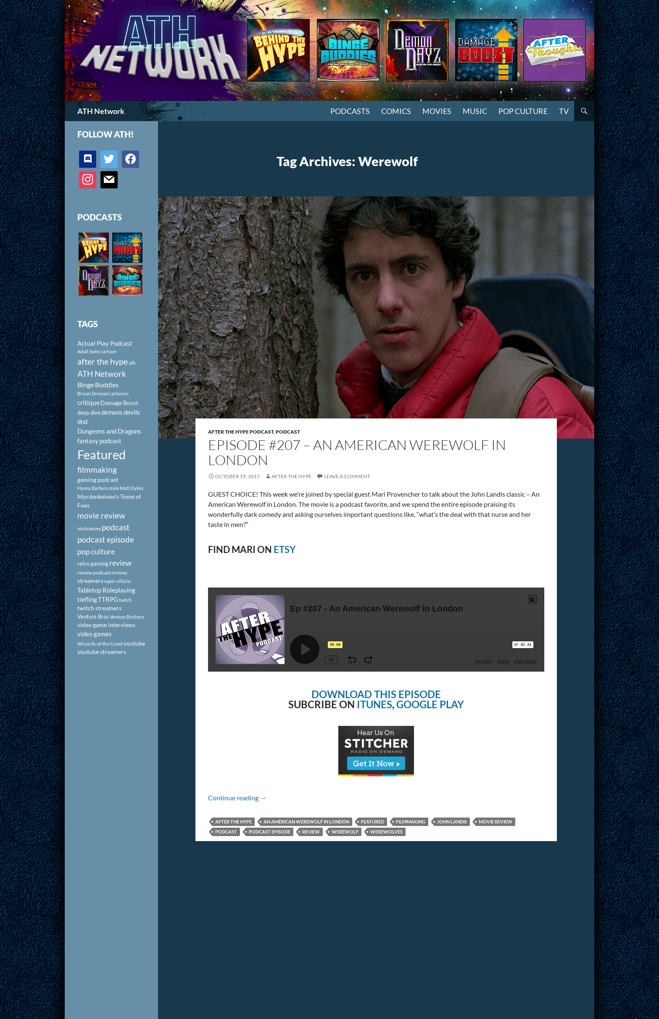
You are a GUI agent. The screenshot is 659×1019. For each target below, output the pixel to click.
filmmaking (410, 821)
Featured (372, 821)
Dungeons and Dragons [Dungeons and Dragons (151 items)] (109, 431)
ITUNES (374, 704)
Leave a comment (347, 476)
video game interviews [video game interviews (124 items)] (106, 624)
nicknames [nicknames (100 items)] (89, 528)
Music (475, 111)
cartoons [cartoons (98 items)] (119, 393)
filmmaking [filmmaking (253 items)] (97, 469)
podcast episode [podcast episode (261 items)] (105, 539)
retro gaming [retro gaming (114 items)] (92, 563)
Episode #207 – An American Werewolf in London (357, 452)
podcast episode (269, 831)
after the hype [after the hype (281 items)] (102, 361)
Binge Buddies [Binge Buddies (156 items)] (98, 385)
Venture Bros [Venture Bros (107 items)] (93, 616)
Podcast (288, 432)
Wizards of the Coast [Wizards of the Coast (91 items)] (100, 643)
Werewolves (386, 831)
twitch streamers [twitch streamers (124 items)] (99, 607)
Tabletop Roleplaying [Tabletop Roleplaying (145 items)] (106, 590)
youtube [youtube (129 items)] (134, 643)
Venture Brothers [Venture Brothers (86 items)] (127, 616)
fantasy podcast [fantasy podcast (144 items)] (99, 441)
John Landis (452, 821)
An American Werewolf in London (306, 821)
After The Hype (291, 476)
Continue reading (237, 798)
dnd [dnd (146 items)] (82, 421)
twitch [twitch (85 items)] (125, 600)
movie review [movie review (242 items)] (101, 515)
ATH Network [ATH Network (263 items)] (101, 373)
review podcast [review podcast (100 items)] (94, 572)
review (311, 831)
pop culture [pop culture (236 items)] (96, 551)
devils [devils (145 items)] (132, 412)
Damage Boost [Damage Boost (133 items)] (119, 402)
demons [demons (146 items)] (112, 412)
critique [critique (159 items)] (88, 402)
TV (564, 111)
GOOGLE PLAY (430, 704)
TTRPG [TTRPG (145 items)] (108, 599)
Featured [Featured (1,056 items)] (101, 454)
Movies (436, 111)
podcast (226, 831)
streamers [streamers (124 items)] (90, 580)
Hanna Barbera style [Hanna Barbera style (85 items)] (98, 488)
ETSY (284, 549)
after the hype (233, 821)
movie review (495, 821)
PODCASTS (350, 111)
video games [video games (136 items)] (94, 634)
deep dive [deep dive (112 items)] (88, 412)
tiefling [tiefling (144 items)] (87, 599)
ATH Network (100, 111)
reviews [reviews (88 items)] (119, 572)
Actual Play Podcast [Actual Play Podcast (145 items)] (104, 343)
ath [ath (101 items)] (132, 363)
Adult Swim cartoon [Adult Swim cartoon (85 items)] (96, 351)
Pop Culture (523, 111)
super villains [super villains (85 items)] (117, 581)
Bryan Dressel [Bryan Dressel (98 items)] (92, 393)
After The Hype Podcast (241, 432)
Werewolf (345, 831)
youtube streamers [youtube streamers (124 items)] (101, 651)
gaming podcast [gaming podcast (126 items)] (97, 479)
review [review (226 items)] (120, 562)
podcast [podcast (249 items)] (115, 527)
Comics (396, 111)
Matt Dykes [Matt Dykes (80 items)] (132, 488)
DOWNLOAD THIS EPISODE (376, 694)
